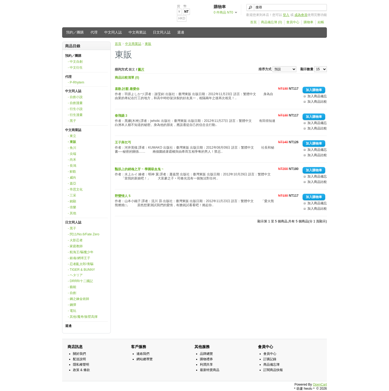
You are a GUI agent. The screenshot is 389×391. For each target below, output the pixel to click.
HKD (181, 18)
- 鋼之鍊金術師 (78, 299)
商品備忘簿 (271, 364)
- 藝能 (72, 287)
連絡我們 (142, 354)
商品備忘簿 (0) (271, 22)
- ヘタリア (75, 275)
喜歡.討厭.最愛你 (127, 89)
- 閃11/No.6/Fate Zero (83, 234)
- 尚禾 (72, 160)
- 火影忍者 (75, 240)
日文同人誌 (161, 32)
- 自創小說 (75, 97)
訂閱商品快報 (273, 370)
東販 (148, 44)
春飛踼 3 (121, 116)
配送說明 (79, 359)
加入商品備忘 (317, 96)
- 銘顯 (72, 201)
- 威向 (72, 177)
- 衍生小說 (75, 109)
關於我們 (79, 354)
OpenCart (320, 384)
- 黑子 (72, 121)
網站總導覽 (144, 359)
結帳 (321, 22)
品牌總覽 (206, 354)
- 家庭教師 (75, 246)
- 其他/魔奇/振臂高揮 (83, 317)
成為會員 (300, 15)
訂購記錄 (269, 359)
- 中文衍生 (75, 67)
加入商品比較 (317, 101)
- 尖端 (72, 154)
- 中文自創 (75, 62)
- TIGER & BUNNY (81, 270)
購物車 (308, 22)
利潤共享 (206, 364)
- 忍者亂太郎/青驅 (80, 264)
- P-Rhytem (76, 82)
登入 (286, 15)
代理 (94, 32)
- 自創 (72, 293)
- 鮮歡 (72, 171)
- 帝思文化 (75, 189)
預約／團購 (75, 32)
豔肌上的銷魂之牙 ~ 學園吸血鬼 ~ (139, 169)
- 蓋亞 (72, 183)
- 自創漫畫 (75, 103)
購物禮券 (206, 359)
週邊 (180, 32)
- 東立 (72, 136)
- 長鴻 (72, 166)
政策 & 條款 (81, 370)
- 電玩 (72, 311)
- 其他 (72, 213)
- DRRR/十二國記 (80, 281)
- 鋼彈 (72, 305)
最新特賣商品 (209, 370)
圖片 (141, 69)
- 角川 (72, 148)
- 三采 (72, 195)
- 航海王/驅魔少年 (80, 252)
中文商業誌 (137, 32)
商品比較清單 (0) (127, 77)
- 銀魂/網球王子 (79, 258)
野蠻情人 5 (122, 196)
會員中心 (292, 22)
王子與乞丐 (123, 142)
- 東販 (72, 142)
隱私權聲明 (81, 364)
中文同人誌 (113, 32)
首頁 (253, 22)
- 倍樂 (72, 207)
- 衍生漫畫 (75, 115)
